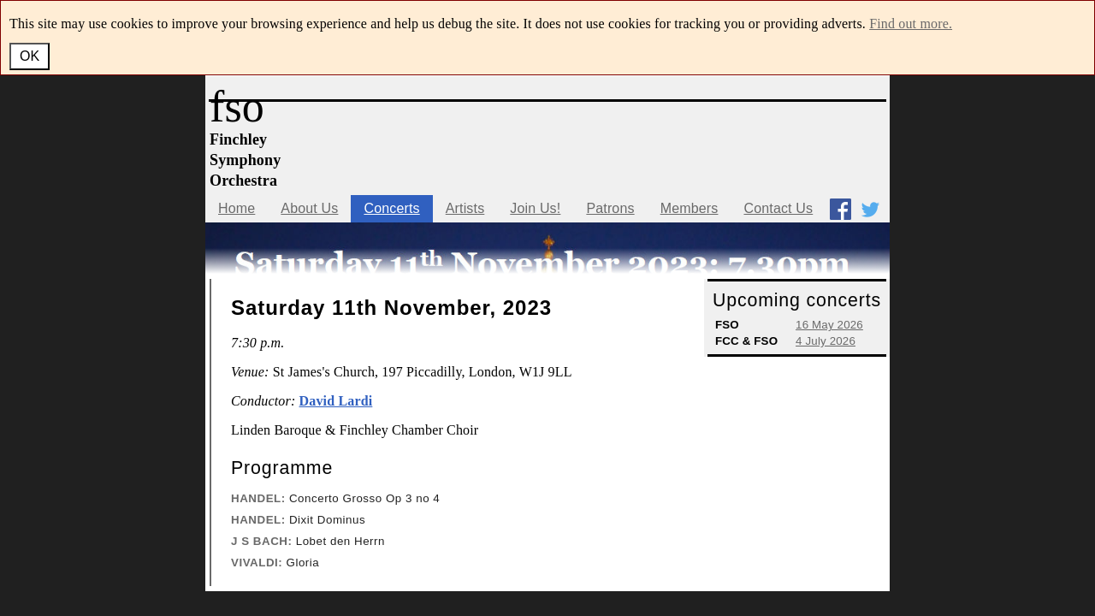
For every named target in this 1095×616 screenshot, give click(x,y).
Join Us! (535, 208)
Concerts (391, 208)
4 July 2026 (825, 341)
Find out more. (910, 23)
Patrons (610, 208)
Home (236, 208)
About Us (309, 208)
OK (29, 56)
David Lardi (336, 401)
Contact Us (778, 208)
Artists (465, 208)
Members (689, 208)
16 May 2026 (829, 324)
